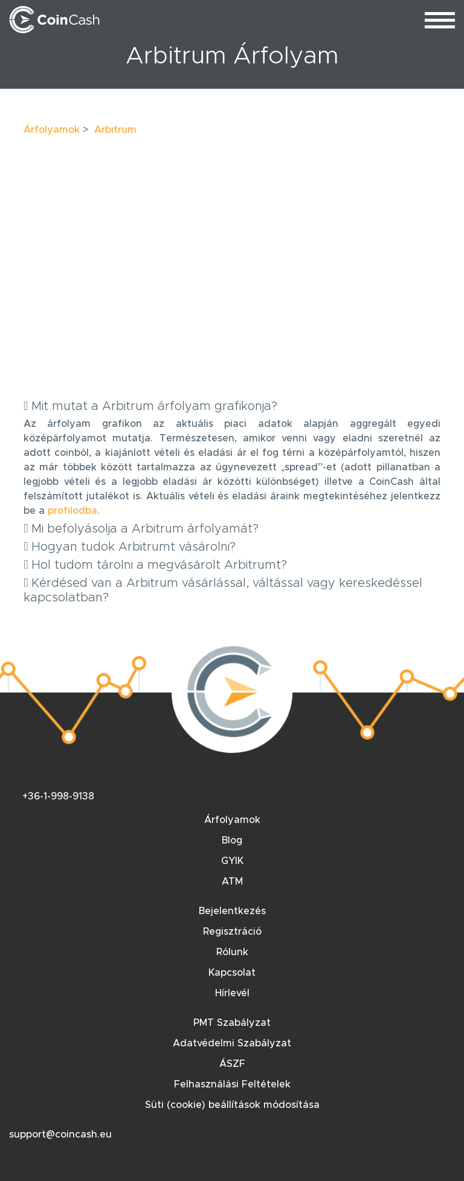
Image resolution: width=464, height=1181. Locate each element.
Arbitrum (115, 130)
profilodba (72, 511)
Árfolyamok (52, 130)
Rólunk (232, 952)
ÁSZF (232, 1064)
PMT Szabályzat (232, 1023)
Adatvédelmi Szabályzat (232, 1043)
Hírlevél (232, 993)
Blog (232, 840)
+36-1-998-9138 (58, 796)
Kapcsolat (232, 973)
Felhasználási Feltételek (232, 1084)
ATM (232, 881)
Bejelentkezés (232, 911)
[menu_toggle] (440, 19)
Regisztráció (232, 931)
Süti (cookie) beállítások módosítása (232, 1105)
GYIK (232, 861)
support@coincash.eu (60, 1134)
